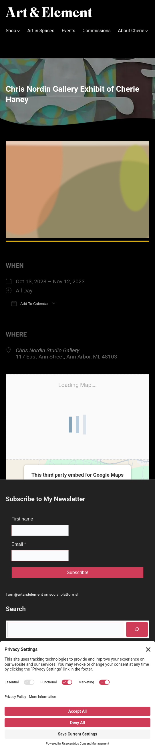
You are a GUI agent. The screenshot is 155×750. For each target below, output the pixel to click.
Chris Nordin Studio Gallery (47, 350)
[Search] (137, 629)
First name (22, 519)
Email (18, 544)
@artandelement (28, 594)
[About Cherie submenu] (146, 30)
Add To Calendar (30, 303)
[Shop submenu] (18, 30)
